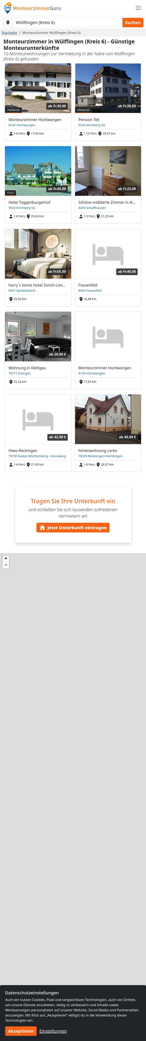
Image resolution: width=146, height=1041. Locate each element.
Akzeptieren (21, 1031)
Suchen (133, 22)
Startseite (9, 32)
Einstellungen (53, 1031)
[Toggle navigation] (138, 8)
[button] (6, 559)
